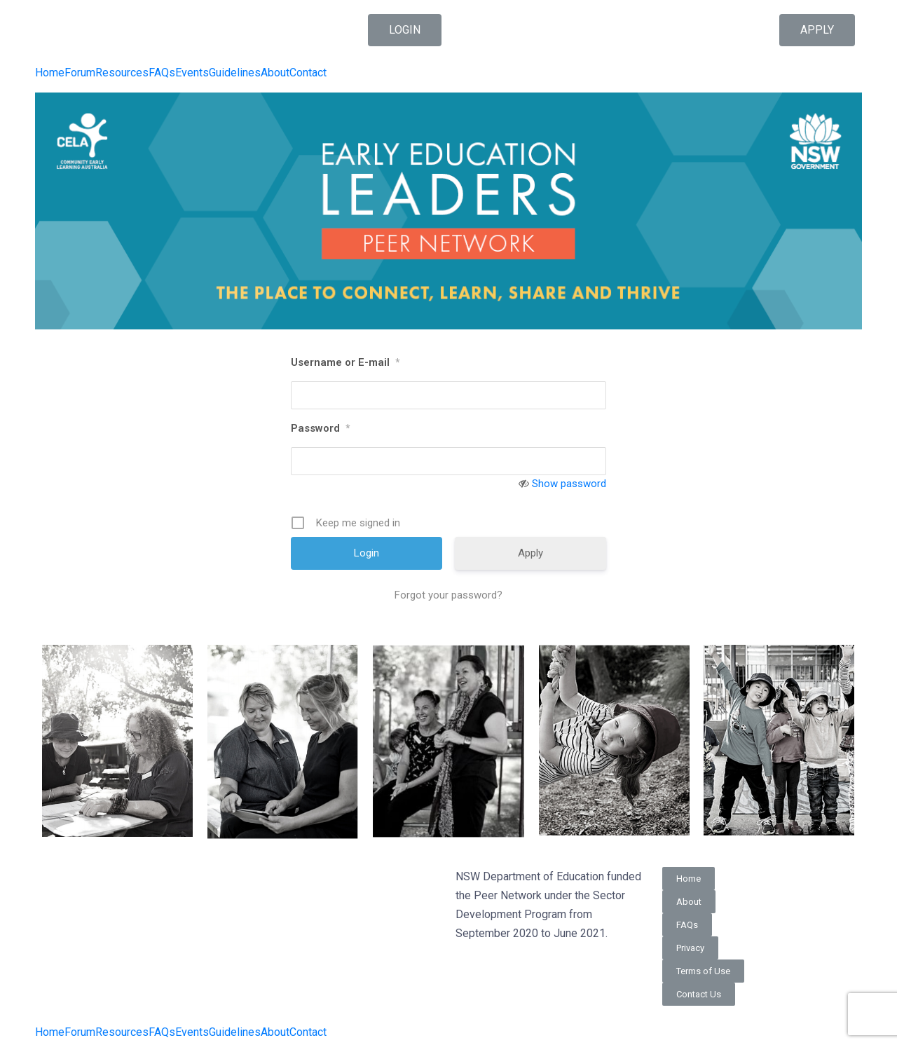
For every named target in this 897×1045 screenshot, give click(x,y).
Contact (308, 72)
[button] (404, 30)
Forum (79, 72)
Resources (122, 72)
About (275, 72)
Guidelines (235, 72)
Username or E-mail (345, 362)
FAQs (162, 72)
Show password (569, 483)
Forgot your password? (448, 595)
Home (49, 72)
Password (320, 428)
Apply (530, 553)
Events (192, 72)
